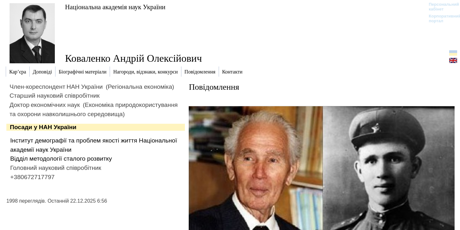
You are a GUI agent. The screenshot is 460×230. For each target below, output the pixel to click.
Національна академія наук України (115, 6)
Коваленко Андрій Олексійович (133, 58)
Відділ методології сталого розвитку (61, 158)
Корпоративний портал (441, 18)
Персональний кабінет (441, 6)
